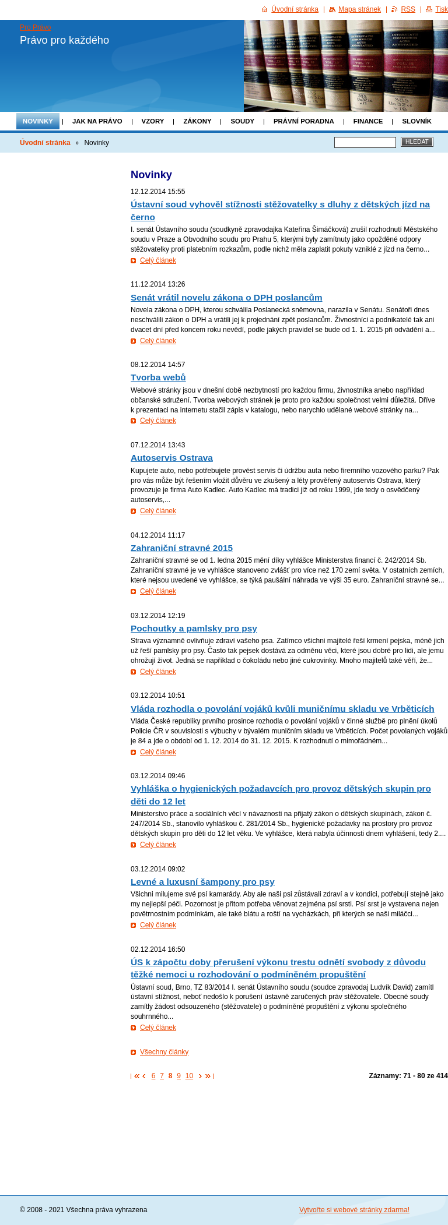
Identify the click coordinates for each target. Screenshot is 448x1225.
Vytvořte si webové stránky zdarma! (354, 1210)
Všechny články (164, 1052)
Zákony (197, 121)
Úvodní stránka (45, 143)
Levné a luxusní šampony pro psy (203, 882)
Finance (368, 121)
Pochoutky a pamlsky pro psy (194, 628)
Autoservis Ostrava (172, 458)
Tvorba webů (158, 377)
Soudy (242, 121)
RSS (408, 9)
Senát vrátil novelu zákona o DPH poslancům (227, 297)
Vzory (153, 121)
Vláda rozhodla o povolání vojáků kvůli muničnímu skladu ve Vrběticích (283, 709)
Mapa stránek (359, 9)
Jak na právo (97, 121)
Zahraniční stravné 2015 (182, 548)
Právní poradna (304, 121)
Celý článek (158, 260)
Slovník (417, 121)
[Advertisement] (289, 1117)
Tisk (441, 9)
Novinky (38, 121)
